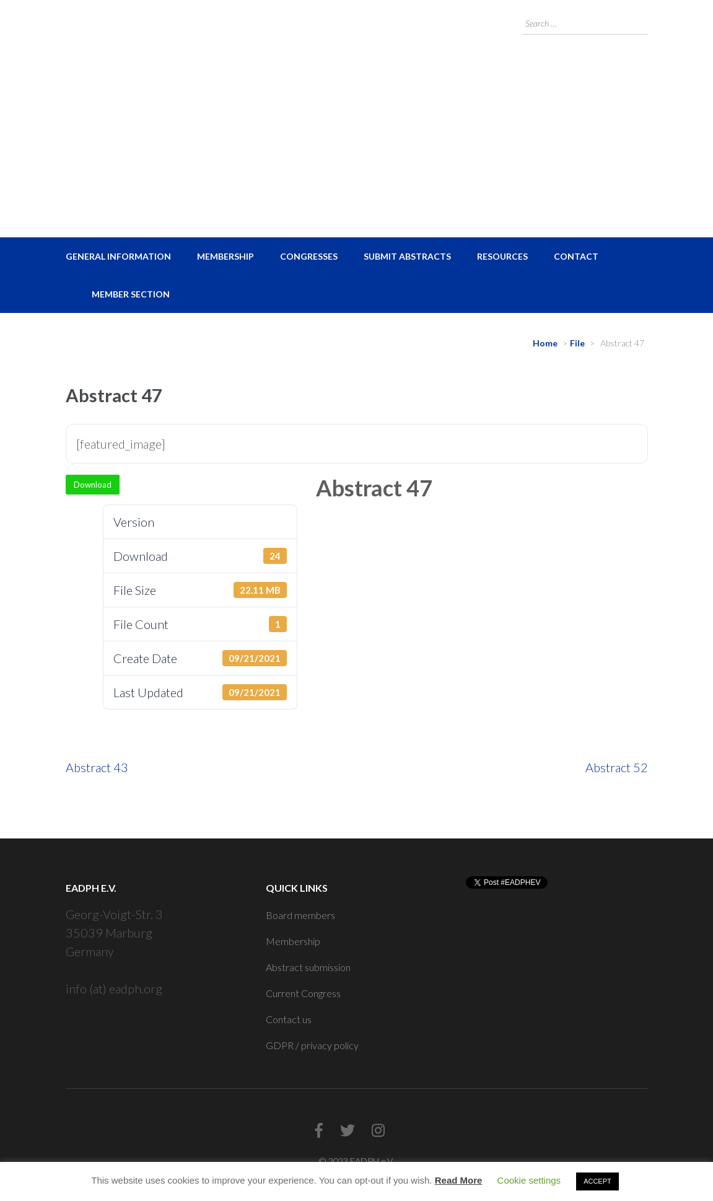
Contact (576, 256)
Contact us (289, 1019)
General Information (118, 256)
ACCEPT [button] (597, 1181)
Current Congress (303, 993)
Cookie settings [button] (529, 1180)
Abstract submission (308, 967)
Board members (300, 915)
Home (545, 343)
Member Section (131, 294)
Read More (459, 1180)
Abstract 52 (616, 767)
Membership (225, 256)
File (577, 343)
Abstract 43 (97, 767)
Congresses (309, 256)
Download (93, 485)
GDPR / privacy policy (312, 1045)
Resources (502, 256)
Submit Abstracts (407, 256)
